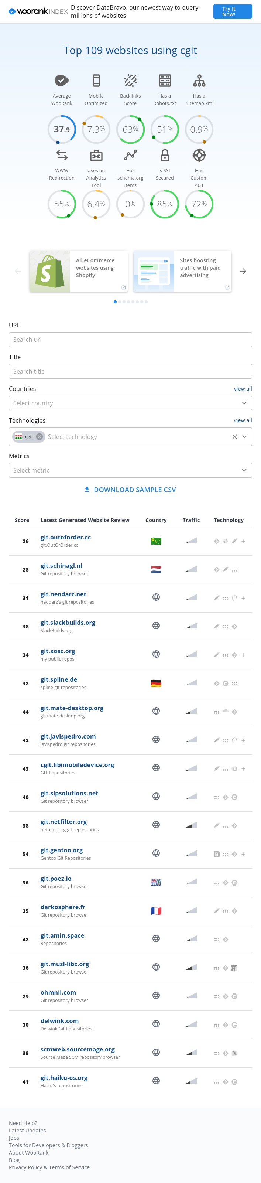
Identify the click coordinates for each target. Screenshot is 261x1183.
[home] (38, 12)
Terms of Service (69, 1167)
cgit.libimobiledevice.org (77, 765)
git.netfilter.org (64, 822)
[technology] (137, 437)
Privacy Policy (25, 1167)
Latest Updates (27, 1130)
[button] (28, 437)
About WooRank (29, 1152)
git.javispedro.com (68, 736)
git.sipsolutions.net (69, 793)
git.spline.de (59, 679)
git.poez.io (56, 879)
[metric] (119, 470)
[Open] (244, 403)
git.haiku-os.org (64, 1078)
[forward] (243, 271)
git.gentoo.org (62, 850)
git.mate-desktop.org (72, 708)
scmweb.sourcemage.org (78, 1049)
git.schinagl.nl (61, 566)
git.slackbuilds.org (68, 622)
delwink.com (60, 1021)
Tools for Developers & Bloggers (48, 1145)
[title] (130, 339)
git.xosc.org (58, 651)
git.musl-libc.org (65, 964)
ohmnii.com (58, 992)
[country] (119, 403)
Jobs (14, 1137)
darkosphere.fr (63, 907)
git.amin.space (62, 935)
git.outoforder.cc (66, 537)
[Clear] (235, 437)
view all (243, 388)
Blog (14, 1159)
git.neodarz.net (63, 594)
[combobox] (130, 403)
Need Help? (23, 1122)
